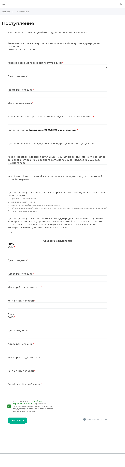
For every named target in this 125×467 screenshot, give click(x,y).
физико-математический (24, 199)
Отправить (17, 420)
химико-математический (24, 211)
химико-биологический (23, 202)
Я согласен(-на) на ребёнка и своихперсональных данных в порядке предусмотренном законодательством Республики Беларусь (33, 406)
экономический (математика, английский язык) (35, 205)
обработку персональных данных (27, 402)
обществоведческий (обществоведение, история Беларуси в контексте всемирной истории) (59, 208)
